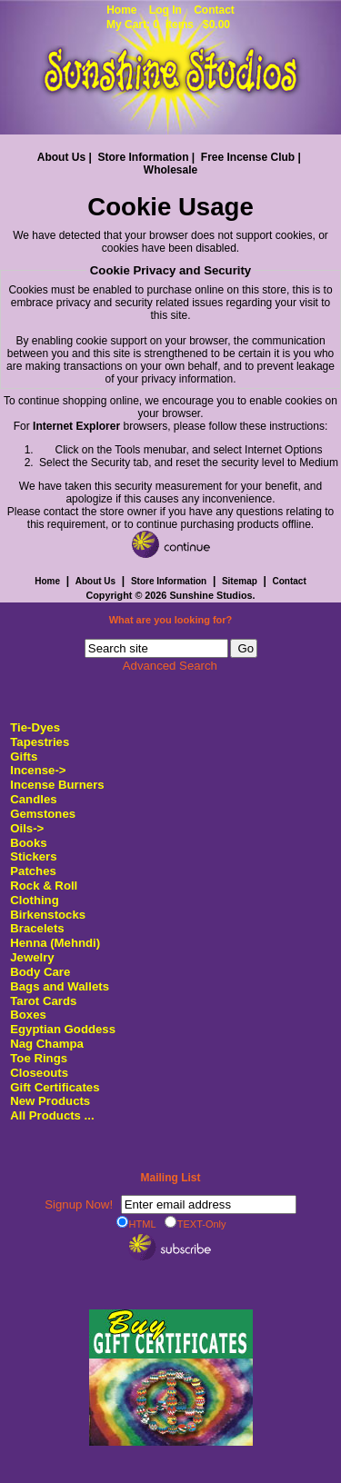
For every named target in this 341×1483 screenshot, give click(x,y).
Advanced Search (170, 665)
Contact (214, 10)
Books (28, 843)
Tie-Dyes (35, 727)
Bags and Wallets (59, 986)
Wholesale (170, 170)
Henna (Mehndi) (55, 943)
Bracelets (37, 928)
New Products (50, 1101)
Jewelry (32, 957)
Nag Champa (47, 1043)
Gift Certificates (54, 1087)
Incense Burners (57, 784)
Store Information (142, 157)
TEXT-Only (195, 1223)
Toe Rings (38, 1058)
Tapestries (39, 742)
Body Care (40, 972)
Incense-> (37, 770)
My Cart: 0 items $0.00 (168, 24)
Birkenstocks (47, 914)
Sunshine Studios (210, 595)
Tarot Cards (43, 1001)
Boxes (28, 1014)
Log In (165, 10)
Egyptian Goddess (62, 1029)
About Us (61, 157)
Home (121, 10)
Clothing (34, 900)
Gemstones (42, 814)
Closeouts (39, 1073)
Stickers (33, 856)
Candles (33, 799)
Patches (33, 871)
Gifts (23, 756)
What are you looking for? (171, 620)
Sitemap (239, 581)
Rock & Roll (43, 885)
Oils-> (27, 828)
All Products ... (52, 1115)
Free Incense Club (248, 157)
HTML (136, 1223)
